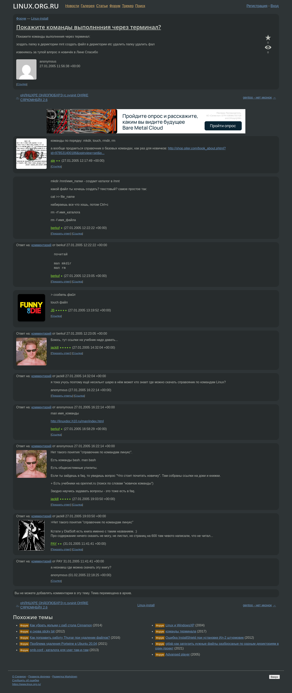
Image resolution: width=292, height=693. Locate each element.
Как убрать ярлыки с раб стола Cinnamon (61, 625)
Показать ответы (62, 395)
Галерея (87, 6)
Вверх (274, 676)
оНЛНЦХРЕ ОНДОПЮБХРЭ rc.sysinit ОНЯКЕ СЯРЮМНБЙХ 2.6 (54, 97)
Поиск (140, 6)
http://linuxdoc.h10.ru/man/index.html (77, 421)
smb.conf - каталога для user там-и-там (59, 650)
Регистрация (257, 6)
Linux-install (39, 18)
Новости (72, 6)
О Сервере (19, 676)
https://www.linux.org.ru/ (26, 684)
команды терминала (180, 631)
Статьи (102, 6)
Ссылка (22, 84)
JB (53, 310)
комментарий (41, 245)
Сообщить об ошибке (25, 680)
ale (53, 160)
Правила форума (39, 676)
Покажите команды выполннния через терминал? (88, 27)
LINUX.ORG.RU (36, 6)
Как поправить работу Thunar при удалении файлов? (70, 637)
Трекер (128, 6)
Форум (115, 6)
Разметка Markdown (64, 676)
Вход (275, 6)
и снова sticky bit (42, 631)
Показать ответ (61, 233)
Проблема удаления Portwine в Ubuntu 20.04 (63, 643)
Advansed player (177, 654)
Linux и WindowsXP (179, 625)
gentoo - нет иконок (257, 97)
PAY (54, 543)
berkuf (55, 228)
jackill (55, 347)
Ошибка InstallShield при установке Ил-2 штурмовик (204, 637)
